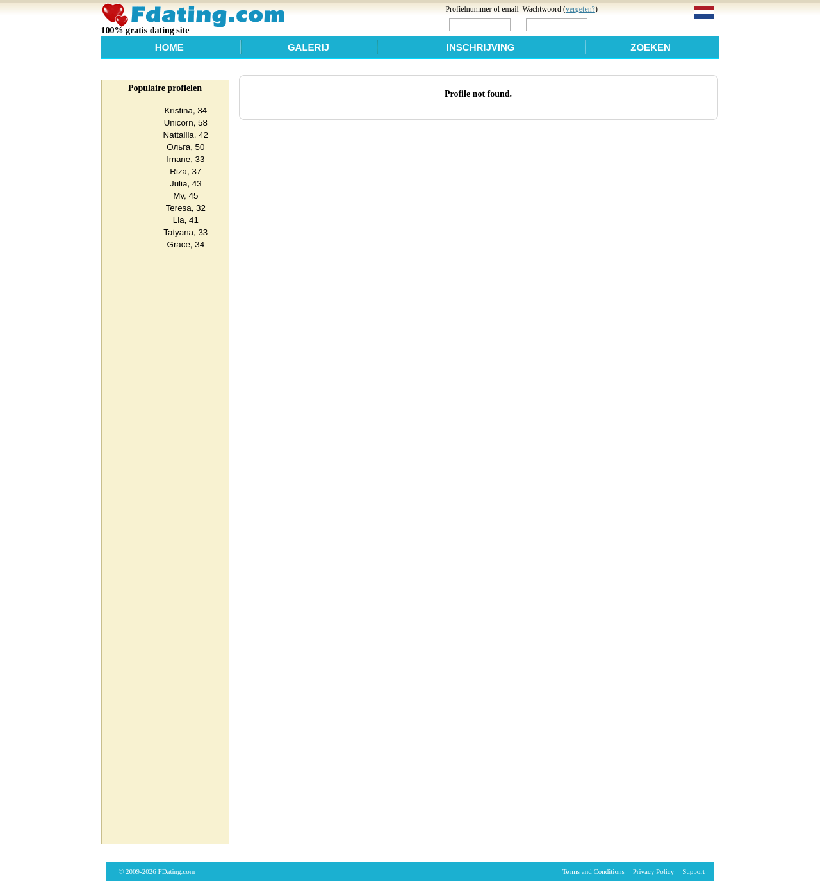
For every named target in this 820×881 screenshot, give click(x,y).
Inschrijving (481, 47)
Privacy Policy (653, 871)
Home (169, 47)
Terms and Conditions (593, 871)
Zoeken (650, 47)
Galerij (308, 47)
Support (693, 871)
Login (616, 24)
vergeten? (580, 8)
